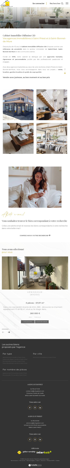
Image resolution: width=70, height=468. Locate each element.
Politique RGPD (50, 460)
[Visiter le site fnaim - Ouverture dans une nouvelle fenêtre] (19, 452)
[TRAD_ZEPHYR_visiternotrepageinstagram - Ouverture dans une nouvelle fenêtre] (35, 407)
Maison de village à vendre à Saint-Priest (15, 359)
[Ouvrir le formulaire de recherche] (56, 3)
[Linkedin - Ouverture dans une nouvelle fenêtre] (40, 407)
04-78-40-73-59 (35, 389)
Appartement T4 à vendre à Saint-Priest (15, 373)
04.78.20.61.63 (35, 420)
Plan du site (22, 460)
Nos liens (43, 460)
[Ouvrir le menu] (67, 3)
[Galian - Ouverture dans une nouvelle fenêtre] (29, 452)
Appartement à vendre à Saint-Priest (14, 357)
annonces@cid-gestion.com (35, 423)
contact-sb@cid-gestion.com (35, 391)
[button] (9, 332)
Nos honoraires (14, 460)
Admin (38, 460)
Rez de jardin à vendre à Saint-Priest (14, 361)
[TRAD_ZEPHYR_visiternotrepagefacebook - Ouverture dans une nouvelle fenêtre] (30, 407)
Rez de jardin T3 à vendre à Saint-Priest (15, 375)
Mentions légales (31, 460)
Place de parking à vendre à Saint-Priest (15, 363)
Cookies (57, 460)
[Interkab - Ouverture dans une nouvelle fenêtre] (44, 452)
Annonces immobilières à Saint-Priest (44, 357)
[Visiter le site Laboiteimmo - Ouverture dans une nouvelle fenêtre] (35, 464)
